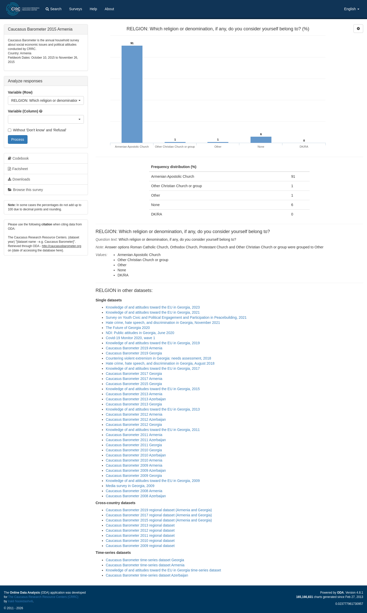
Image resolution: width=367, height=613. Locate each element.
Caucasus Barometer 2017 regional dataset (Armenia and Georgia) (159, 515)
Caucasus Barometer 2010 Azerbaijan (136, 455)
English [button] (351, 9)
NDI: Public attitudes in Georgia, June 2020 (140, 333)
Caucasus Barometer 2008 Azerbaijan (136, 496)
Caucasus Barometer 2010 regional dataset (140, 541)
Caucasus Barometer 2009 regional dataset (140, 546)
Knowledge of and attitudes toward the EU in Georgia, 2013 (153, 409)
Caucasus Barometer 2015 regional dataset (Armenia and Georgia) (159, 520)
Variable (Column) (23, 111)
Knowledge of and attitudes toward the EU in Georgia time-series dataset (163, 570)
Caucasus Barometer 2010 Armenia (134, 460)
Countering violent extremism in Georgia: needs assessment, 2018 (158, 358)
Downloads (19, 179)
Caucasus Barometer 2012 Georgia (134, 425)
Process (17, 139)
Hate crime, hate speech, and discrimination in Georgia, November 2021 (163, 323)
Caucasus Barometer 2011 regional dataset (140, 535)
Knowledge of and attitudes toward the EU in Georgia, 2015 (153, 389)
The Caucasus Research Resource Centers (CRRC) (43, 597)
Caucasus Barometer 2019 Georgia (134, 353)
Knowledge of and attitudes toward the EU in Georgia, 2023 (153, 307)
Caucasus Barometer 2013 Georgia (134, 404)
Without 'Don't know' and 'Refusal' (37, 130)
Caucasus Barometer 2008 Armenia (134, 491)
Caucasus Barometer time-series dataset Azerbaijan (147, 575)
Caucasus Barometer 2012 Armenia (134, 414)
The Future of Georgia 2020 (128, 328)
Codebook (18, 158)
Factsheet (18, 169)
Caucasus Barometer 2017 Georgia (134, 374)
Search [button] (53, 9)
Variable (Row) (20, 92)
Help (93, 9)
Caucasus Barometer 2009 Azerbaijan (136, 470)
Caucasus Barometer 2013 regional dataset (140, 525)
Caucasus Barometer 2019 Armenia (134, 348)
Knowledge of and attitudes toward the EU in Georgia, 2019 (153, 343)
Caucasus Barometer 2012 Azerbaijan (136, 419)
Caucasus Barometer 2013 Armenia (134, 394)
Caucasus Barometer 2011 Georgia (134, 445)
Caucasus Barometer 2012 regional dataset (140, 530)
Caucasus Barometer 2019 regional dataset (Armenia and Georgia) (159, 510)
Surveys (75, 9)
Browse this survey (25, 190)
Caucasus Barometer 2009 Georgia (134, 476)
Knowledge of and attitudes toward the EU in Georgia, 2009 (153, 481)
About (109, 9)
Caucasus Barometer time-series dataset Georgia (145, 560)
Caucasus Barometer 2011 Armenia (134, 435)
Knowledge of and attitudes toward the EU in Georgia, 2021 (153, 312)
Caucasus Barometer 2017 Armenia (134, 379)
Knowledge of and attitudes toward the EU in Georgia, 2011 (153, 430)
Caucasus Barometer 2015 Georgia (134, 384)
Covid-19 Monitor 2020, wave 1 (130, 338)
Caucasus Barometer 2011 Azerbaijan (136, 440)
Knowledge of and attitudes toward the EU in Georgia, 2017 (153, 368)
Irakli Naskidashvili (20, 601)
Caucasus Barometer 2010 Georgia (134, 450)
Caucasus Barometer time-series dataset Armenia (145, 565)
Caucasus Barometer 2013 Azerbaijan (136, 399)
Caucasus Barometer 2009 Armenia (134, 465)
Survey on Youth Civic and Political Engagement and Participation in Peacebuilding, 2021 (176, 317)
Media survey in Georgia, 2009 (130, 486)
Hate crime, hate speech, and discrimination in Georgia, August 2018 (160, 363)
